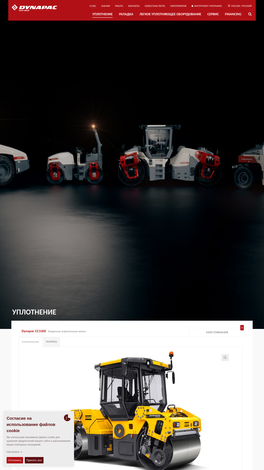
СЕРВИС (213, 14)
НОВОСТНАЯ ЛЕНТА (155, 6)
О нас (93, 6)
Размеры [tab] (51, 341)
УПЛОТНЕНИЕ (102, 14)
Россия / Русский (240, 6)
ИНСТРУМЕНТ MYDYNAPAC (207, 6)
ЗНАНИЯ (105, 6)
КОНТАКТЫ (133, 6)
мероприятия (178, 6)
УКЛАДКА (126, 14)
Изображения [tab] (30, 341)
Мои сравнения (225, 331)
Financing (233, 14)
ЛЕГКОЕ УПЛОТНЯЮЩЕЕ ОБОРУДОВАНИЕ (170, 14)
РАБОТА (119, 6)
